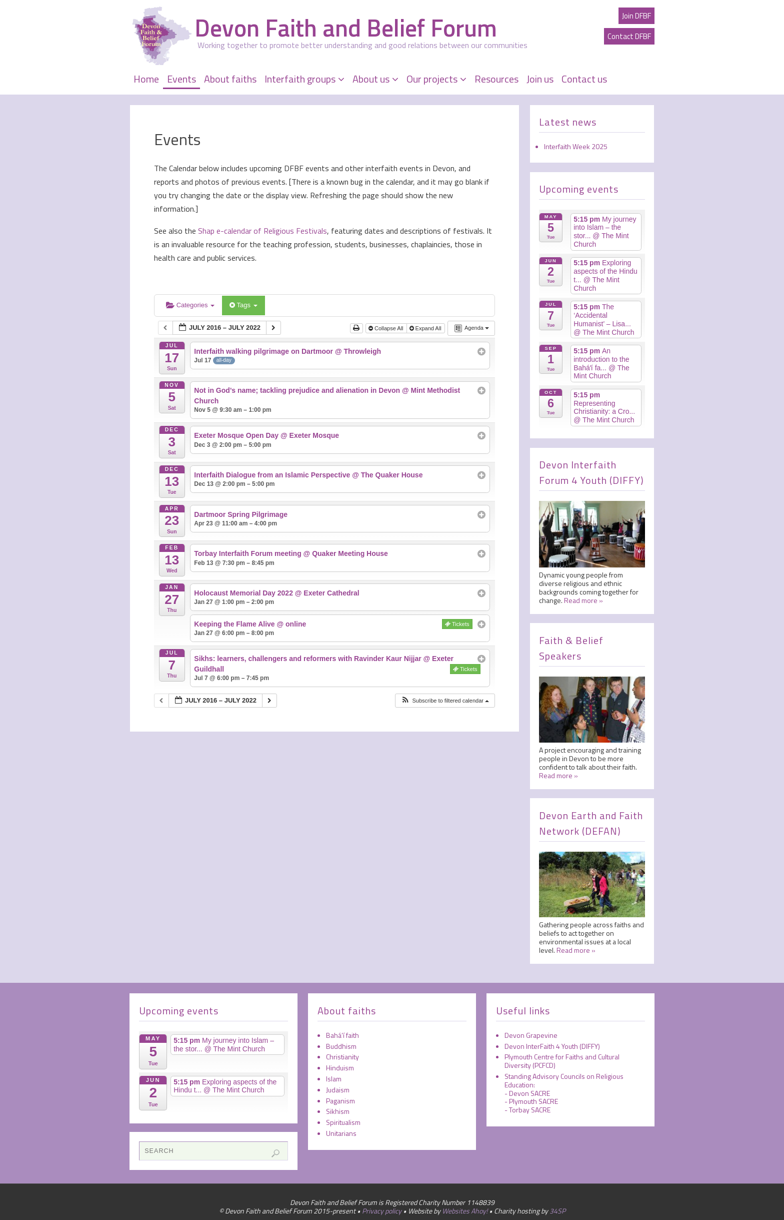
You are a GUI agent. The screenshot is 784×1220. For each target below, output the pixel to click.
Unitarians (341, 1133)
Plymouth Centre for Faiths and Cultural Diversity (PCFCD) (562, 1060)
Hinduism (340, 1067)
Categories (190, 305)
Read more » (583, 600)
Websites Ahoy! (465, 1210)
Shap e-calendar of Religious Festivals (261, 231)
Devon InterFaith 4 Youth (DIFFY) (552, 1046)
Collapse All (386, 328)
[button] (445, 701)
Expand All (426, 328)
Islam (334, 1078)
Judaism (338, 1089)
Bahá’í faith (342, 1035)
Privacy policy (382, 1210)
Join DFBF (636, 16)
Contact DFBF (629, 36)
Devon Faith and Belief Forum (345, 28)
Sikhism (338, 1111)
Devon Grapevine (531, 1035)
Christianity (342, 1056)
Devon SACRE (529, 1093)
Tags (243, 305)
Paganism (340, 1100)
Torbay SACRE (529, 1109)
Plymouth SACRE (533, 1101)
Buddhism (341, 1046)
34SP (558, 1210)
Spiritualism (343, 1122)
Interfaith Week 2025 (576, 146)
